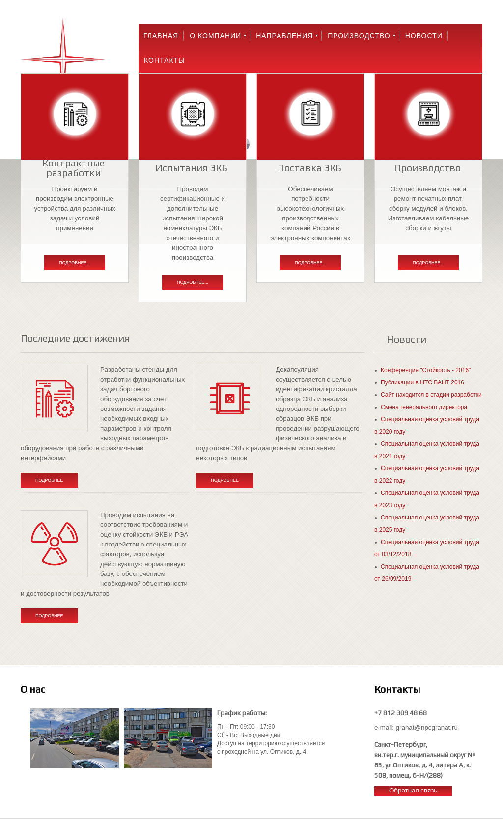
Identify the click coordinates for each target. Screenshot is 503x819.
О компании (215, 36)
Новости (424, 36)
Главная (160, 36)
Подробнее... (74, 262)
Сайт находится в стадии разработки (431, 394)
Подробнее (49, 480)
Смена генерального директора (424, 407)
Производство (359, 36)
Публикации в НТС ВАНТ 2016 (422, 382)
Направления (284, 36)
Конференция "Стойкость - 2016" (426, 370)
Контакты (164, 60)
